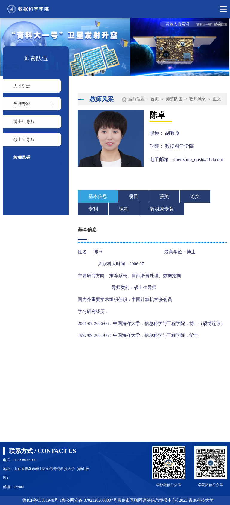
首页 (154, 99)
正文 (217, 99)
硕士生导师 (23, 139)
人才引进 (21, 86)
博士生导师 (23, 121)
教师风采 (21, 157)
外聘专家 (21, 104)
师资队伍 (174, 99)
